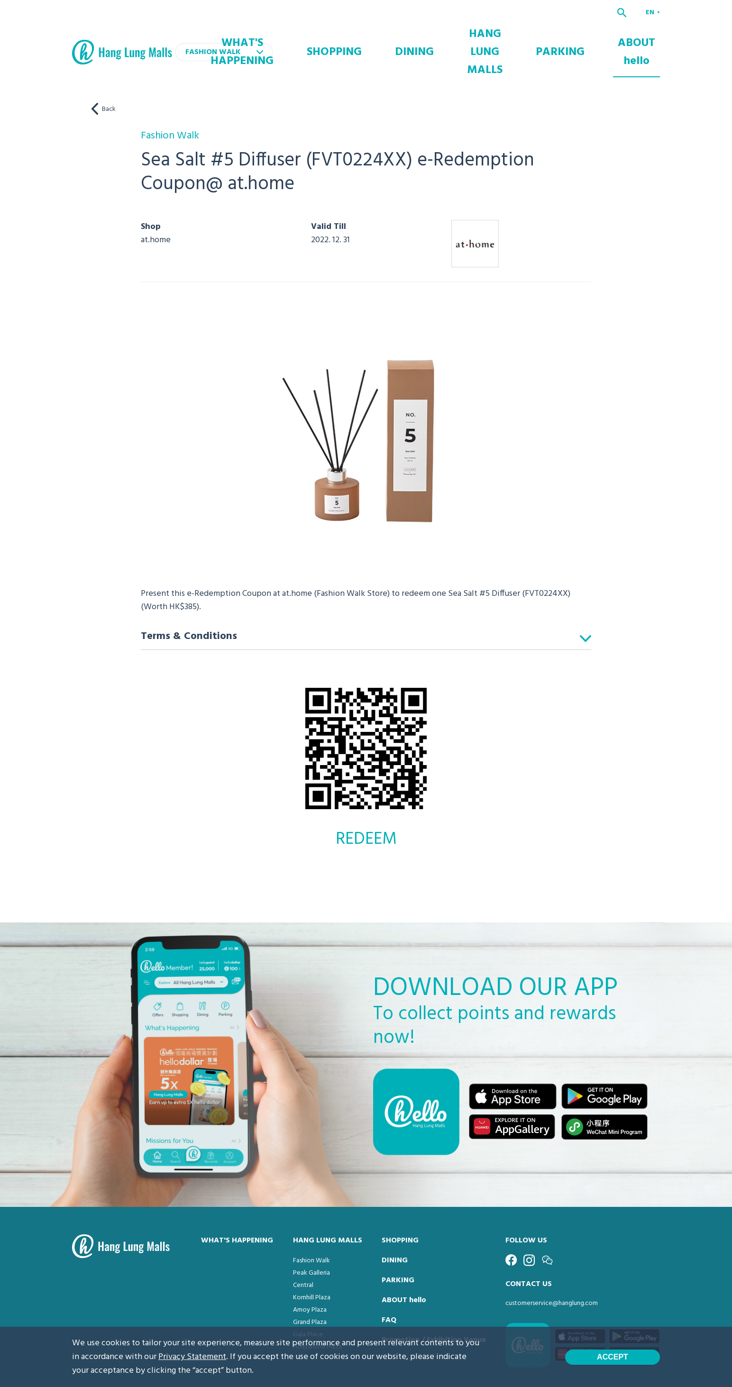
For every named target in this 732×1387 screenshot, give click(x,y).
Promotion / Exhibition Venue (434, 1301)
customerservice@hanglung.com (551, 1264)
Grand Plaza (310, 1283)
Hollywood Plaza (317, 1308)
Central (303, 1246)
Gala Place (308, 1295)
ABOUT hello (641, 32)
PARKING (582, 33)
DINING (446, 33)
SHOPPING (391, 33)
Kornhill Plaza (311, 1258)
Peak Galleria (311, 1234)
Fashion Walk (311, 1221)
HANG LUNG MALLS (512, 32)
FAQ (389, 1281)
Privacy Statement (192, 1357)
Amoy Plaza (310, 1271)
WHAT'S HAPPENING (318, 32)
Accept (612, 1357)
